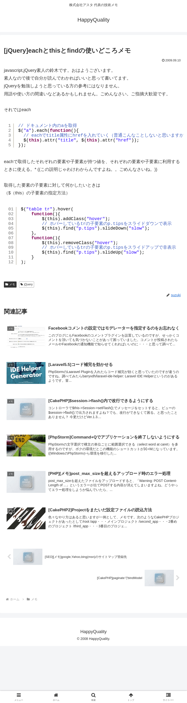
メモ (10, 338)
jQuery (26, 338)
